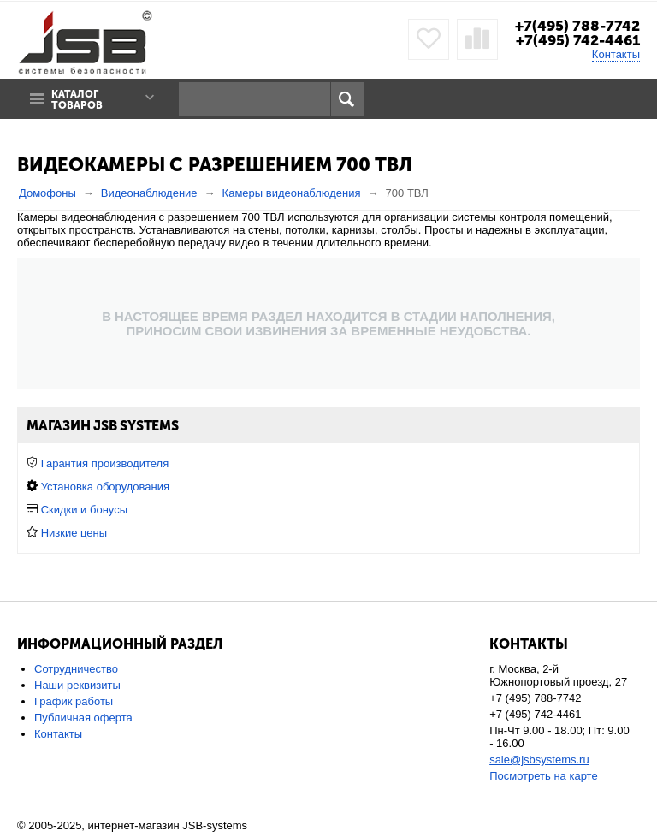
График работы (73, 701)
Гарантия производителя (105, 463)
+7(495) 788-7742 (577, 25)
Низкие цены (74, 532)
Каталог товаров (77, 100)
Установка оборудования (105, 486)
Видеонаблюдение (149, 193)
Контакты (616, 54)
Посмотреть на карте (543, 775)
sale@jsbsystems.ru (539, 759)
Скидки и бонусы (84, 509)
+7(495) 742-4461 (578, 40)
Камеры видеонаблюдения (291, 193)
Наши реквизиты (77, 685)
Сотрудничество (76, 668)
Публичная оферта (83, 717)
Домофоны (47, 193)
